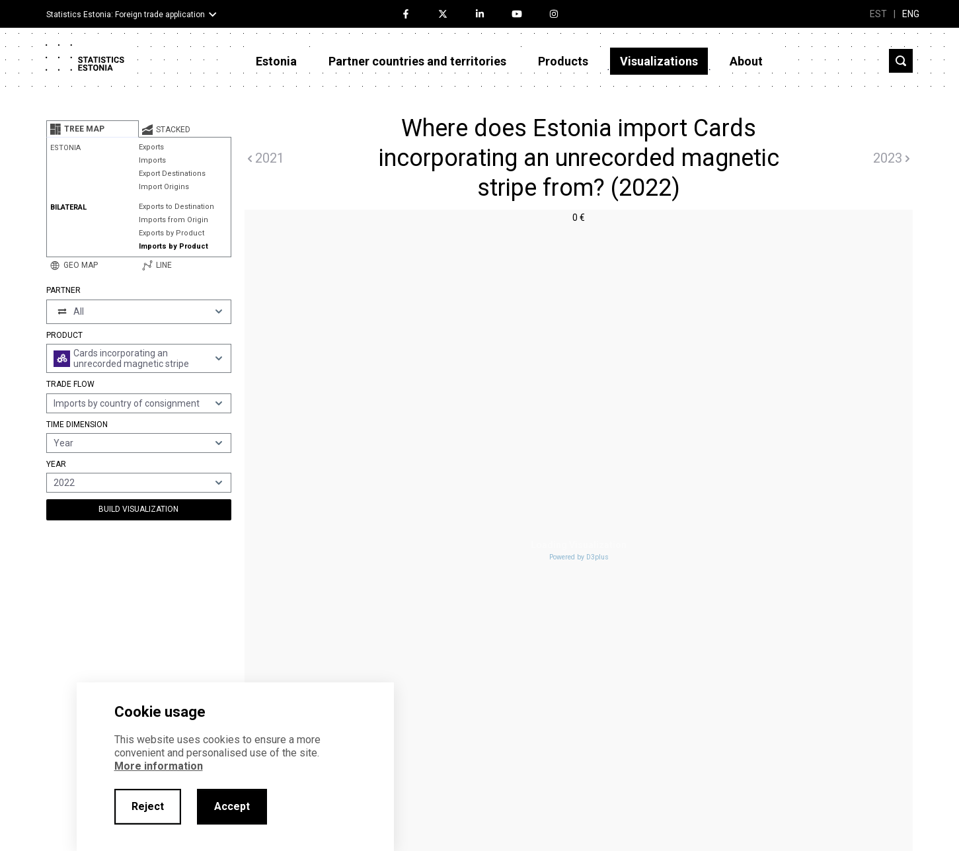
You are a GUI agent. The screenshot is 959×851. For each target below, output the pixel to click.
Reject (148, 806)
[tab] (92, 129)
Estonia (276, 61)
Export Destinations (172, 173)
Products (563, 61)
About (746, 61)
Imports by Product (173, 246)
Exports (151, 147)
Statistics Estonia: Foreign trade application (125, 14)
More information (158, 766)
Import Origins (164, 186)
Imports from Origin (173, 220)
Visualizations (659, 61)
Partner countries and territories (417, 61)
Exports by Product (171, 233)
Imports (152, 160)
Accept (232, 806)
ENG (910, 14)
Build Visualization (138, 509)
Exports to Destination (176, 206)
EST (878, 14)
